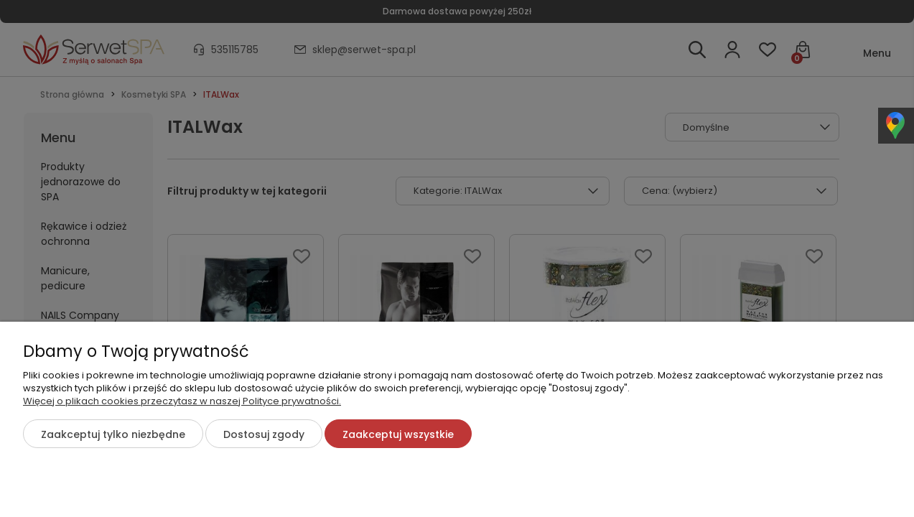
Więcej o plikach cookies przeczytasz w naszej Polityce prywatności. (182, 401)
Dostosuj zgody (263, 434)
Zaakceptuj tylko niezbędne (113, 434)
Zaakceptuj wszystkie (398, 434)
